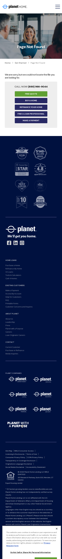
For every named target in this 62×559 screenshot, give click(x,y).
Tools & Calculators (13, 275)
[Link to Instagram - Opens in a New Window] (22, 243)
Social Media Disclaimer (14, 467)
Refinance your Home (31, 107)
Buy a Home (31, 100)
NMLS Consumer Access (24, 451)
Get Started (20, 63)
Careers (8, 332)
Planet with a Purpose (14, 328)
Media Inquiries (11, 353)
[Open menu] (57, 7)
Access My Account (13, 293)
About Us (9, 319)
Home (8, 63)
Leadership (10, 322)
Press (7, 325)
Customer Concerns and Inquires (18, 306)
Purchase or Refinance (14, 350)
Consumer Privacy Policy (15, 457)
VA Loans (9, 272)
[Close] (57, 542)
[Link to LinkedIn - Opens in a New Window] (15, 243)
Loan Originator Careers (15, 335)
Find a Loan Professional (31, 114)
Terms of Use (32, 454)
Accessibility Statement (35, 467)
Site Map (8, 451)
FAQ (7, 300)
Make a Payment (31, 120)
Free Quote (31, 94)
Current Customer (12, 347)
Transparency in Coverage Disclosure (20, 461)
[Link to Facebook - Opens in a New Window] (9, 243)
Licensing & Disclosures (14, 454)
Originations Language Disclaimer (18, 464)
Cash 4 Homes (11, 278)
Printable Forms (11, 303)
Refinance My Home (13, 268)
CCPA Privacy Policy (35, 457)
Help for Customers (13, 297)
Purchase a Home (12, 265)
